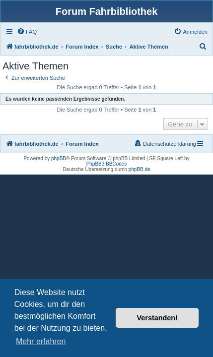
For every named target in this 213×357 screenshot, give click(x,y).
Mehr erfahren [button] (41, 341)
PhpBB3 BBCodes (106, 164)
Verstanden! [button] (157, 318)
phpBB (58, 158)
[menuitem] (27, 32)
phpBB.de (139, 169)
